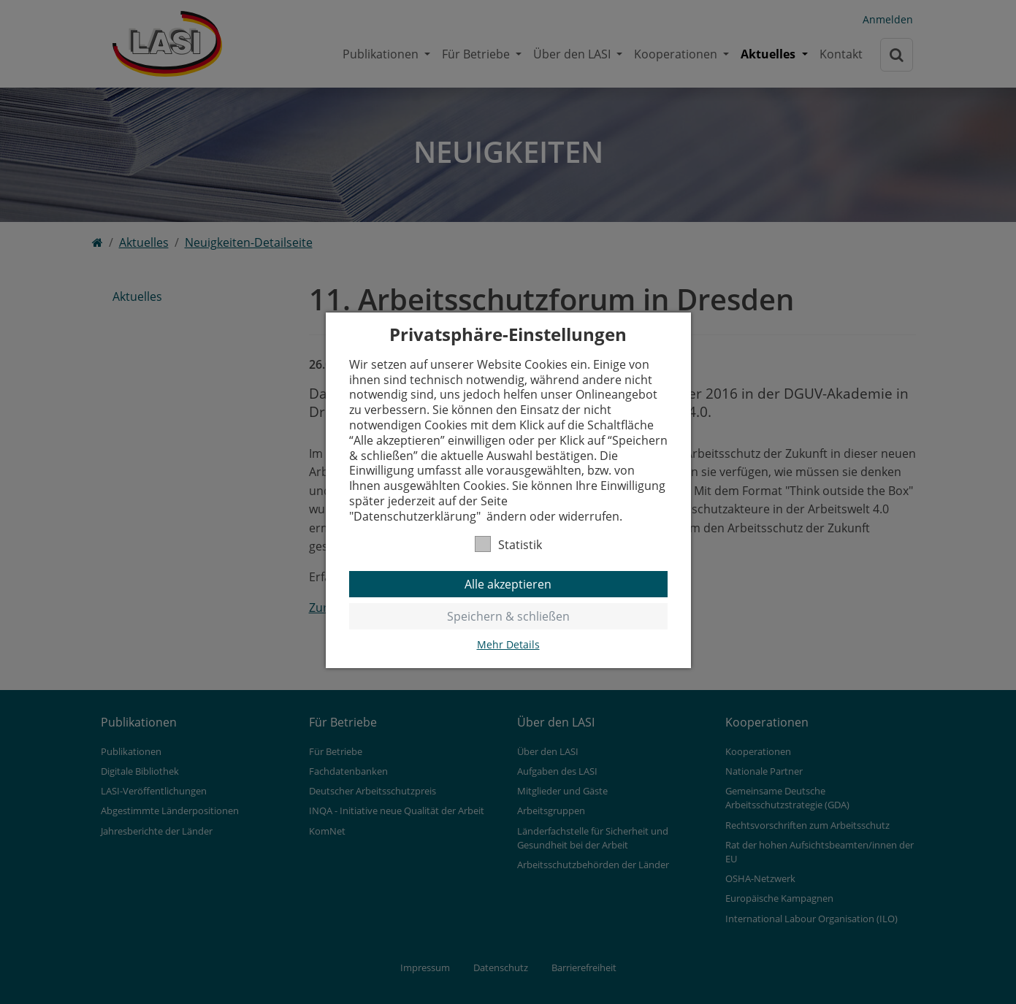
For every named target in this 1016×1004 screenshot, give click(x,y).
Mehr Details (508, 644)
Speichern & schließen (508, 616)
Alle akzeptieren (508, 584)
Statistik (508, 544)
